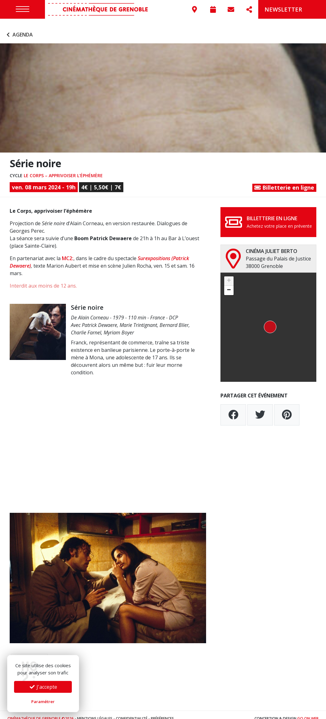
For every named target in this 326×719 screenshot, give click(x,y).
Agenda (19, 27)
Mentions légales (94, 711)
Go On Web (308, 711)
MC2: (67, 251)
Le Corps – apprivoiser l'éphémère (63, 168)
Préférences (162, 711)
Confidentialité (131, 711)
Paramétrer (43, 701)
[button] (268, 320)
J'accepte (43, 686)
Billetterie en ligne (284, 180)
